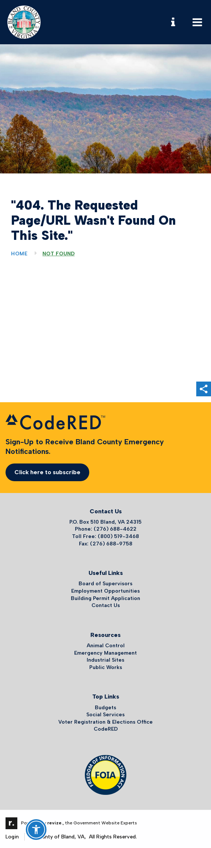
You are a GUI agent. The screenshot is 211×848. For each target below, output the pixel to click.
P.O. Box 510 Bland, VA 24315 (105, 522)
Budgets (105, 707)
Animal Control (106, 645)
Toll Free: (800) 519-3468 (105, 536)
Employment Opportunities (105, 591)
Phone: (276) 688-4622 (105, 529)
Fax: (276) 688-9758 (105, 544)
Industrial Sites (105, 660)
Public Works (105, 667)
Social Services (105, 714)
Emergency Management (105, 653)
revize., (55, 822)
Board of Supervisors (105, 583)
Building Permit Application (105, 598)
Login (12, 837)
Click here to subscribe (47, 472)
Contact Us (105, 605)
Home (19, 254)
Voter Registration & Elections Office (105, 722)
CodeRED (106, 729)
